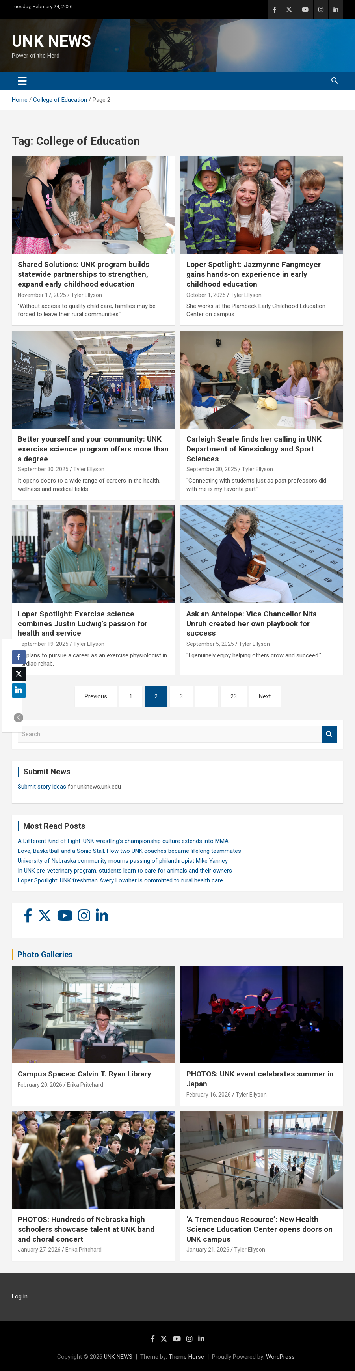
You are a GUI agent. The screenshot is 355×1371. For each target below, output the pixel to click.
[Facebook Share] (19, 657)
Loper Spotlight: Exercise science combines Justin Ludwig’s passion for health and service (82, 623)
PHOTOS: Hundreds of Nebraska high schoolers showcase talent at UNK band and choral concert (86, 1229)
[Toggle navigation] (22, 81)
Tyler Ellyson (86, 295)
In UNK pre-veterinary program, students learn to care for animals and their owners (125, 870)
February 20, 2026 (40, 1085)
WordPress (280, 1356)
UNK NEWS (51, 41)
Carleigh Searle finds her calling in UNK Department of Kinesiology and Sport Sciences (254, 449)
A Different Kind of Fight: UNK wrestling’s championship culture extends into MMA (123, 841)
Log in (20, 1296)
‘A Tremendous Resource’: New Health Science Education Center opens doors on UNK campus (259, 1229)
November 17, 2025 (42, 295)
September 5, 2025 (210, 644)
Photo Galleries (45, 954)
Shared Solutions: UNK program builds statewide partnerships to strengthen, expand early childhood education (83, 274)
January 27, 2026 (39, 1249)
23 (233, 696)
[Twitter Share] (19, 674)
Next (265, 696)
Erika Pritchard (85, 1085)
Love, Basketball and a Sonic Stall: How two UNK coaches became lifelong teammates (129, 850)
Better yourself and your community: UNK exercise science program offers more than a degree (93, 449)
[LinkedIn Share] (19, 690)
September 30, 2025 (43, 469)
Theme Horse (186, 1356)
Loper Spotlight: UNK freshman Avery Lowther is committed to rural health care (120, 880)
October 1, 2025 (206, 295)
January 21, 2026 (207, 1249)
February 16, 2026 (208, 1094)
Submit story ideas (42, 786)
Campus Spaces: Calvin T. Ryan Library (84, 1073)
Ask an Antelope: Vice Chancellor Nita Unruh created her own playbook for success (251, 623)
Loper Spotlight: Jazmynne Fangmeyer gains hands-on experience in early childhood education (253, 274)
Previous (96, 696)
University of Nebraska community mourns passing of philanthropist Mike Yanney (123, 860)
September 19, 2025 (43, 644)
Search (329, 734)
